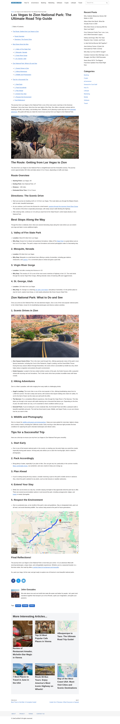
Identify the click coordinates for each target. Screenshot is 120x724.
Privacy (22, 717)
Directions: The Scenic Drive (23, 39)
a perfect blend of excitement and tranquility (46, 570)
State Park (60, 242)
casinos (25, 261)
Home (12, 11)
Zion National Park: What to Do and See (25, 64)
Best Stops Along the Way (21, 44)
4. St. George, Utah (20, 59)
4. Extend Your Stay (21, 94)
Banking (43, 3)
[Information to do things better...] (16, 2)
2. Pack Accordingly (21, 88)
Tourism (25, 608)
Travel (80, 3)
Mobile (86, 98)
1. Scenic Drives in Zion (22, 68)
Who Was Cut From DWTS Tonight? (95, 52)
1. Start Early (18, 85)
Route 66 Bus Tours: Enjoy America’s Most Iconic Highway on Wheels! (44, 685)
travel (32, 608)
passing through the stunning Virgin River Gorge (63, 207)
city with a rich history (42, 291)
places (18, 608)
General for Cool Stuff (90, 85)
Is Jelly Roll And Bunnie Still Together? (95, 43)
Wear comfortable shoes (20, 468)
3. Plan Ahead (19, 91)
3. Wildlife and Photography (23, 75)
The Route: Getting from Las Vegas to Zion (26, 31)
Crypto (67, 3)
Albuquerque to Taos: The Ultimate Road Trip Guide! (66, 639)
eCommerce (35, 3)
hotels (15, 497)
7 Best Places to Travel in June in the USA (21, 682)
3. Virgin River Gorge (21, 56)
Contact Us (41, 717)
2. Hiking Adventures (21, 72)
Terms (31, 717)
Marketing (52, 3)
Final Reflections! (20, 101)
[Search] (95, 2)
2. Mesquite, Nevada (21, 52)
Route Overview (19, 36)
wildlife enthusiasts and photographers (34, 424)
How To (26, 3)
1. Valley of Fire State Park (23, 49)
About (13, 717)
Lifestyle (73, 3)
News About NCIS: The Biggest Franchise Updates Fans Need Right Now (95, 63)
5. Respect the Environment (23, 97)
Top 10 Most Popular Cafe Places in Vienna (43, 641)
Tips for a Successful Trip (20, 80)
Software (59, 3)
